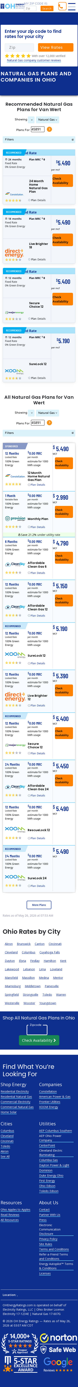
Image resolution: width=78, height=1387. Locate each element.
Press (43, 1220)
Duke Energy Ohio (51, 1175)
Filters (9, 139)
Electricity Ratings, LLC (18, 1309)
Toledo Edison (48, 1191)
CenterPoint (47, 1145)
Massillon (28, 978)
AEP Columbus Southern (55, 1131)
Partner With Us (49, 1215)
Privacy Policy (48, 1239)
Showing (21, 119)
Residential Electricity (15, 1091)
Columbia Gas (48, 1160)
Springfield (12, 995)
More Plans (39, 905)
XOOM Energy (48, 1107)
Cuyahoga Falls (50, 952)
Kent (63, 961)
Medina (44, 978)
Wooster (29, 1003)
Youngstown (47, 1003)
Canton (40, 944)
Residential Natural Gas (16, 1097)
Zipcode (35, 1024)
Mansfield (11, 978)
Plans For (23, 130)
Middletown (33, 986)
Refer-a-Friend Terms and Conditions (53, 1256)
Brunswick (24, 944)
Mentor (58, 978)
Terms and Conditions (54, 1249)
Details (38, 200)
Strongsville (30, 995)
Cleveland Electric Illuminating (50, 1153)
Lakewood (12, 969)
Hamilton (50, 961)
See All (5, 1156)
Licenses (45, 1273)
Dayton (10, 961)
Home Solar (9, 1112)
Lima (42, 969)
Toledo (47, 995)
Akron (9, 944)
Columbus (28, 952)
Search (47, 8)
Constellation (48, 1091)
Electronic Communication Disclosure (50, 1229)
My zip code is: (36, 3)
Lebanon (29, 969)
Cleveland (11, 952)
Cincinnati (55, 944)
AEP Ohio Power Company (50, 1138)
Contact (44, 1209)
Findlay (35, 961)
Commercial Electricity (15, 1102)
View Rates (51, 47)
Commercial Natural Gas (17, 1107)
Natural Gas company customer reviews (34, 60)
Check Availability (39, 1040)
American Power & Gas (55, 1097)
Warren (61, 995)
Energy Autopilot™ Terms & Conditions (56, 1266)
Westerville (12, 1003)
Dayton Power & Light (54, 1165)
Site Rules (45, 1244)
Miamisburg (13, 986)
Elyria (22, 961)
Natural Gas (46, 119)
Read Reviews (10, 1215)
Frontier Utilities (49, 1102)
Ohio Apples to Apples (15, 1209)
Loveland (56, 969)
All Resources (10, 1220)
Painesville (52, 986)
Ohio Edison (47, 1186)
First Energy (47, 1181)
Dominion (45, 1170)
